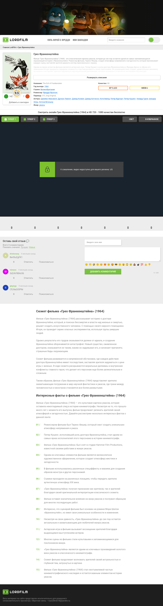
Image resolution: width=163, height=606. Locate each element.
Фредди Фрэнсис (50, 93)
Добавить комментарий (103, 271)
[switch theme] (154, 40)
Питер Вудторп (116, 99)
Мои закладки (80, 40)
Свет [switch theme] (129, 119)
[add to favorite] (17, 102)
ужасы (42, 105)
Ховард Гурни (142, 99)
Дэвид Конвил (78, 99)
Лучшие (24, 247)
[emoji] (11, 222)
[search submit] (142, 40)
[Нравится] (11, 262)
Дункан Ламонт (64, 99)
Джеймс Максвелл (49, 99)
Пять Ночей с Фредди (58, 40)
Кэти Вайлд (105, 99)
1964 (46, 86)
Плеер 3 (48, 119)
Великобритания (48, 89)
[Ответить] (27, 262)
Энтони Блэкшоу (46, 102)
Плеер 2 (29, 119)
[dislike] (27, 96)
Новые (32, 247)
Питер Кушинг (130, 99)
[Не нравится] (16, 262)
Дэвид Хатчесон (92, 99)
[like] (6, 96)
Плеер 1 (10, 119)
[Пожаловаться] (44, 262)
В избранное (150, 119)
